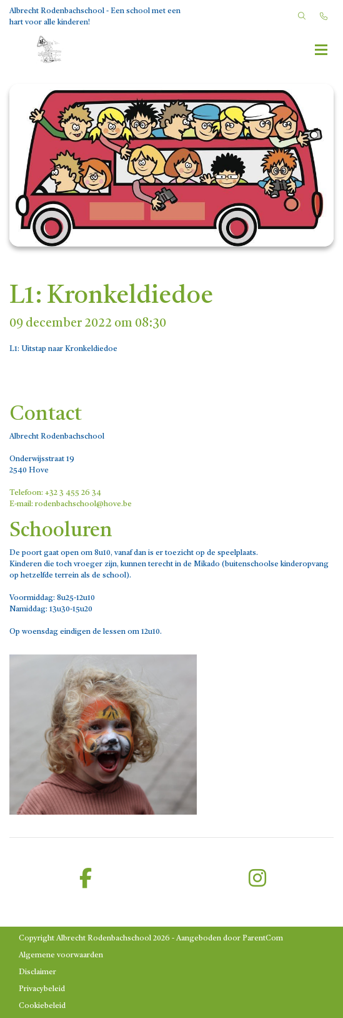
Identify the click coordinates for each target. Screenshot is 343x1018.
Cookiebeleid (42, 1006)
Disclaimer (37, 972)
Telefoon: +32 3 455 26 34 (55, 493)
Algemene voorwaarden (61, 955)
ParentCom (262, 938)
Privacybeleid (42, 989)
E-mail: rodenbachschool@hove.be (70, 504)
